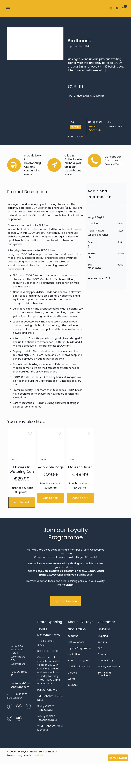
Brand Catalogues (78, 660)
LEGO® (92, 126)
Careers (72, 672)
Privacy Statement (109, 666)
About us (73, 636)
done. (40, 755)
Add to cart (21, 502)
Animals (75, 126)
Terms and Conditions (104, 674)
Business (73, 685)
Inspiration (74, 654)
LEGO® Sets (94, 130)
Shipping (103, 636)
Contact (103, 654)
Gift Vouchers (76, 642)
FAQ (100, 648)
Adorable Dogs (51, 467)
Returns (102, 642)
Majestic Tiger (80, 467)
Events (71, 678)
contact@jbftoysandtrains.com (20, 685)
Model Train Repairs (79, 666)
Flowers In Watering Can (22, 469)
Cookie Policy (105, 660)
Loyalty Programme (79, 648)
